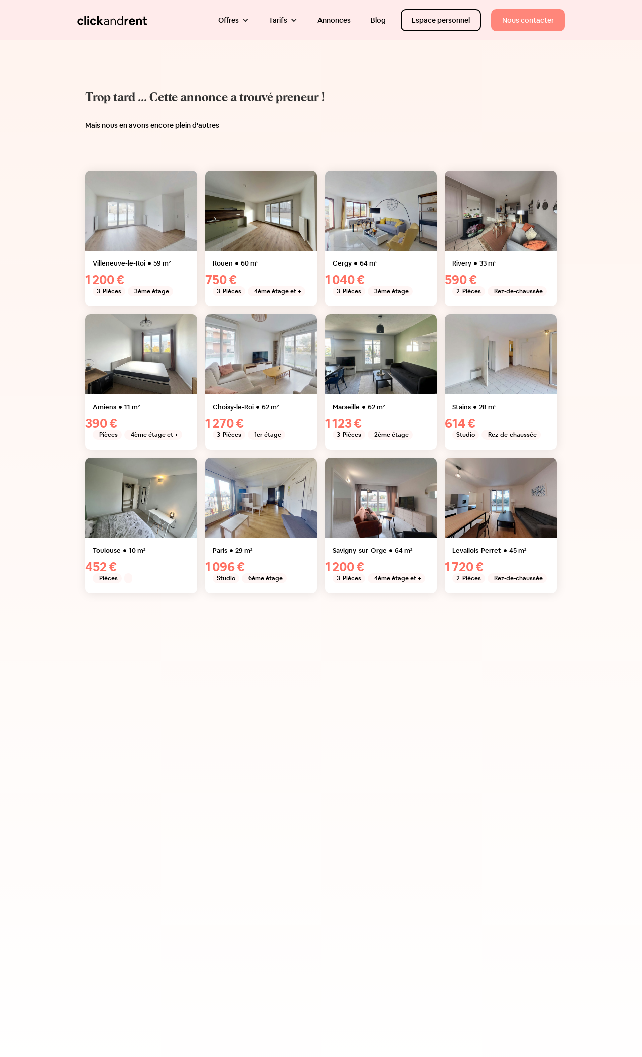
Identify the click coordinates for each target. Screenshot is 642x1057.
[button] (233, 20)
